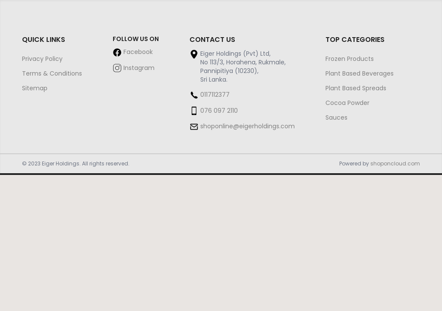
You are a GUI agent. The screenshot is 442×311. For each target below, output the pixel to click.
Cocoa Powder (347, 102)
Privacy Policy (42, 58)
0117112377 (215, 94)
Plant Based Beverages (359, 73)
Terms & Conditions (52, 73)
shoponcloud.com (395, 163)
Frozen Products (349, 58)
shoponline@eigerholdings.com (247, 126)
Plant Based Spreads (355, 88)
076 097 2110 (219, 110)
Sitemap (34, 88)
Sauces (336, 117)
